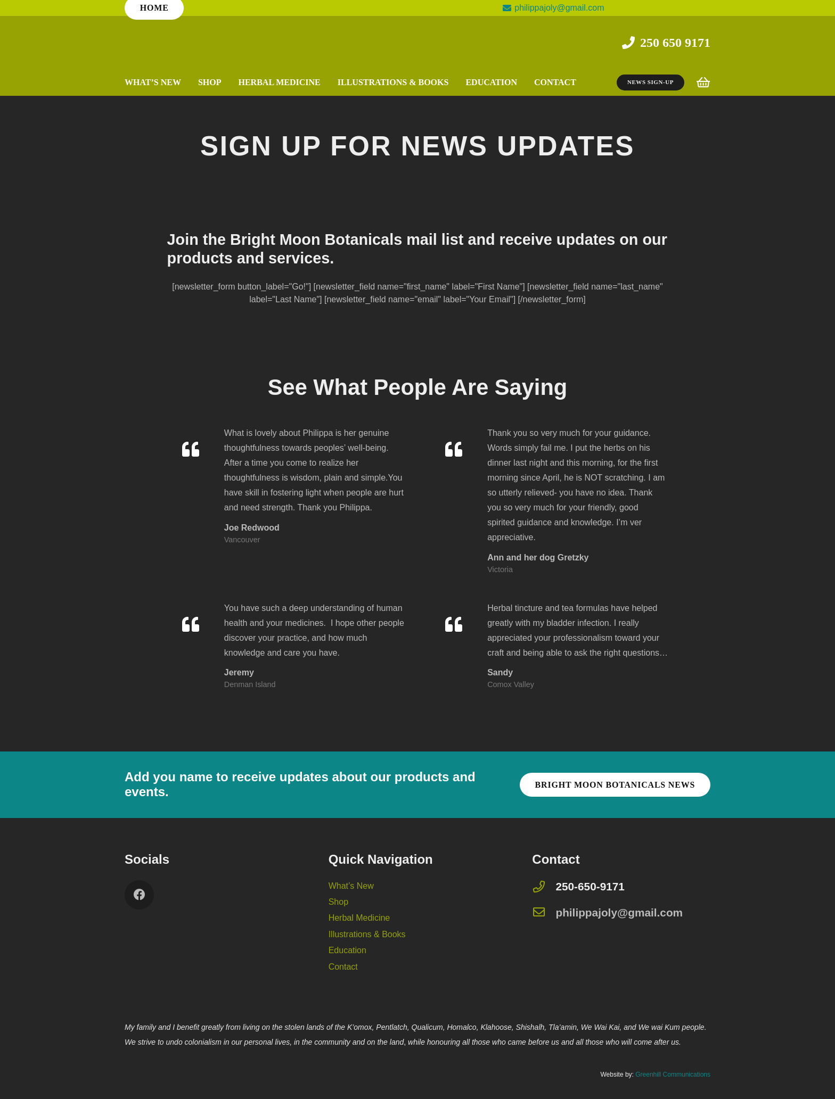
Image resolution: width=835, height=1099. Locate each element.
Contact (343, 966)
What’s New (351, 885)
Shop (338, 901)
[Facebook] (139, 895)
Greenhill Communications (672, 1074)
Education (347, 950)
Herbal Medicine (359, 917)
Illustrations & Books (367, 934)
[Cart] (703, 82)
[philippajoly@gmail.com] (543, 913)
